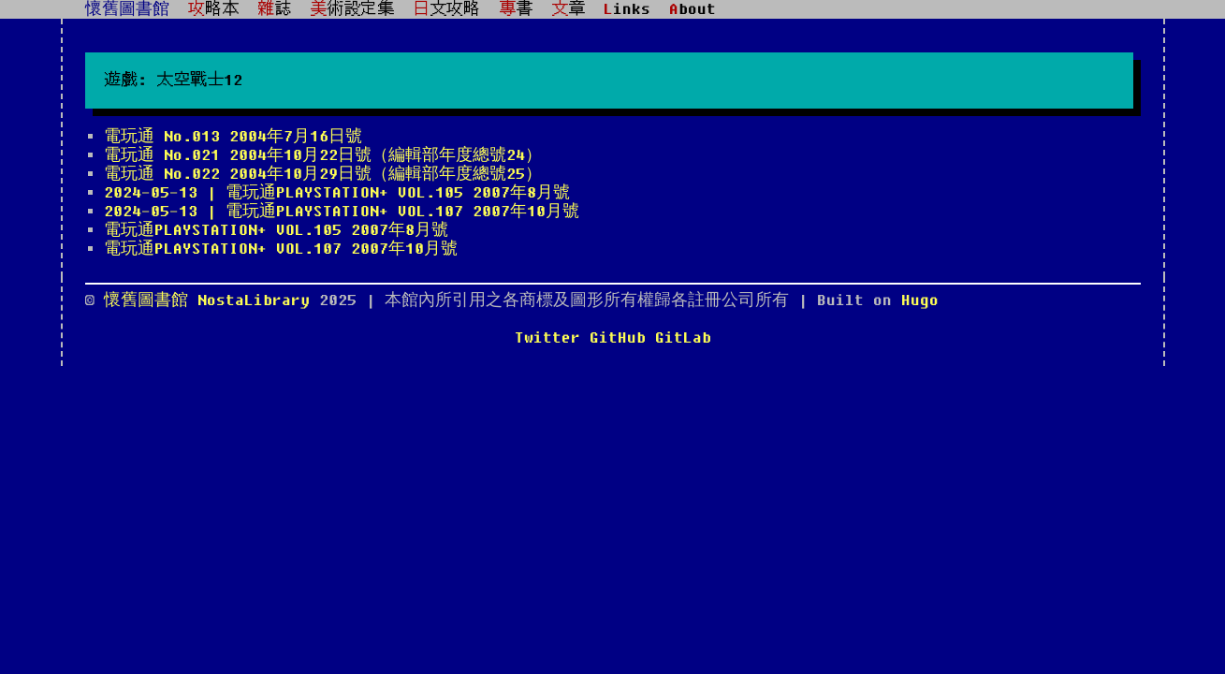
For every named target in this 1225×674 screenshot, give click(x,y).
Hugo (920, 300)
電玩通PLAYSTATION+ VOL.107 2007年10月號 (281, 249)
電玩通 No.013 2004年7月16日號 (233, 136)
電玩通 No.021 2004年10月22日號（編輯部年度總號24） (323, 155)
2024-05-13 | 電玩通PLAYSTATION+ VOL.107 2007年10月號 (341, 211)
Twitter (547, 338)
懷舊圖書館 (127, 9)
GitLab (683, 338)
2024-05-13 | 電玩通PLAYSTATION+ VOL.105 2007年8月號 (337, 192)
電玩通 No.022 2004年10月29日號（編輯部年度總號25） (323, 174)
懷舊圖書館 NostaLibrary (211, 300)
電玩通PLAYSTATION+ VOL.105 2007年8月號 (276, 230)
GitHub (618, 338)
